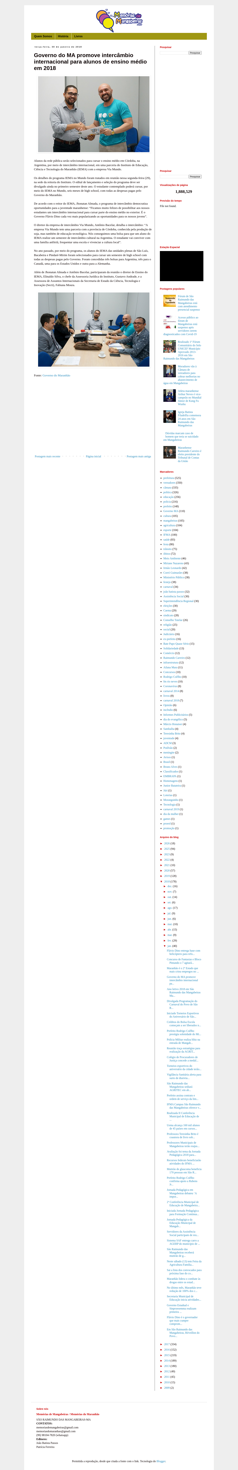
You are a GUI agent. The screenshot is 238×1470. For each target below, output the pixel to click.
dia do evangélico (173, 719)
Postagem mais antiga (139, 456)
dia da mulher (171, 813)
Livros (78, 36)
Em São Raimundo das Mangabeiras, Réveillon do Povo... (183, 1333)
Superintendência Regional (178, 601)
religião (167, 624)
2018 (167, 881)
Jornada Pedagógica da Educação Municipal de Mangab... (181, 1223)
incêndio (168, 709)
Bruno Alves (170, 766)
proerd (167, 823)
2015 (167, 1355)
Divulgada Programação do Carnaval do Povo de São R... (182, 1004)
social (166, 629)
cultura (167, 515)
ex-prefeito (169, 639)
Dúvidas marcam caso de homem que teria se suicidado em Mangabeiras (181, 436)
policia (167, 501)
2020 (167, 870)
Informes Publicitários (175, 714)
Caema (167, 610)
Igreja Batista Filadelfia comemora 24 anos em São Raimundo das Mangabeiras (189, 418)
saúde (166, 539)
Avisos (167, 757)
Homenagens (170, 780)
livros (166, 695)
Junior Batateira (172, 785)
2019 (167, 875)
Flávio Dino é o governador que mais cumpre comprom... (182, 1320)
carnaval (168, 586)
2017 (167, 1344)
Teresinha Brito (172, 733)
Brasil (166, 761)
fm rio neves (170, 681)
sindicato (168, 615)
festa (166, 544)
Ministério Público (173, 577)
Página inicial (93, 456)
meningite (168, 752)
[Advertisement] (93, 424)
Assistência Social (173, 596)
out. (170, 897)
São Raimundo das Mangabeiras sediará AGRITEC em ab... (179, 1087)
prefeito (167, 506)
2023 (167, 854)
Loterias (167, 795)
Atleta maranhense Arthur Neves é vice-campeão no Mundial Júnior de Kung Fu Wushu (189, 397)
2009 (167, 1387)
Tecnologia (169, 804)
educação (168, 496)
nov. (170, 891)
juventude (168, 738)
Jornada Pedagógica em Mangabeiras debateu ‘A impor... (182, 1193)
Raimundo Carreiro (174, 657)
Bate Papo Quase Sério (176, 643)
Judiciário (168, 634)
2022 (167, 859)
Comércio (168, 653)
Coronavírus (170, 686)
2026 (167, 843)
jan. (170, 945)
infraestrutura (170, 662)
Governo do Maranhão (56, 375)
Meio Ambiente (172, 558)
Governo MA (170, 511)
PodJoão (168, 747)
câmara (167, 487)
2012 (167, 1371)
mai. (170, 924)
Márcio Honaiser (172, 724)
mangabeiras (170, 520)
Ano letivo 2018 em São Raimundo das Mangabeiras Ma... (184, 992)
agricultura (169, 525)
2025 (167, 848)
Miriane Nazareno (173, 563)
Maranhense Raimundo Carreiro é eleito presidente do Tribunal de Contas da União (189, 454)
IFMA (166, 534)
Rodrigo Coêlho (172, 676)
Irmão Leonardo (172, 567)
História (63, 36)
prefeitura (168, 477)
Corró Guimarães (173, 572)
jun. (170, 918)
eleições (167, 605)
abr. (170, 929)
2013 (167, 1366)
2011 (167, 1376)
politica (167, 492)
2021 (167, 865)
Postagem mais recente (47, 456)
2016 (167, 1349)
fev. (170, 940)
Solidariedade (171, 648)
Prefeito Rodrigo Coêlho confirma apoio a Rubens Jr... (182, 1181)
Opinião (167, 705)
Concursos (169, 672)
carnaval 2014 (171, 691)
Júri (165, 790)
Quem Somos (43, 36)
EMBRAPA (170, 776)
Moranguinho (170, 799)
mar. (170, 934)
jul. (170, 913)
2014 (167, 1360)
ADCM (167, 743)
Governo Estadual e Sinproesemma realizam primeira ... (181, 1308)
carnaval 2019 (171, 809)
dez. (170, 886)
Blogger (161, 1461)
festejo (167, 582)
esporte (167, 530)
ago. (170, 907)
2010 (167, 1382)
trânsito (167, 549)
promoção (168, 828)
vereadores (169, 482)
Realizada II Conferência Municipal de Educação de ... (183, 1116)
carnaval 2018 (171, 700)
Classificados (170, 771)
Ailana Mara (170, 667)
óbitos (166, 553)
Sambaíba (168, 728)
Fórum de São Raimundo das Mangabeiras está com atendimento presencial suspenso (189, 303)
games (166, 818)
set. (170, 902)
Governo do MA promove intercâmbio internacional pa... (182, 980)
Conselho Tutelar (173, 620)
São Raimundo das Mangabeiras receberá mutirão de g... (180, 1252)
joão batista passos (173, 591)
